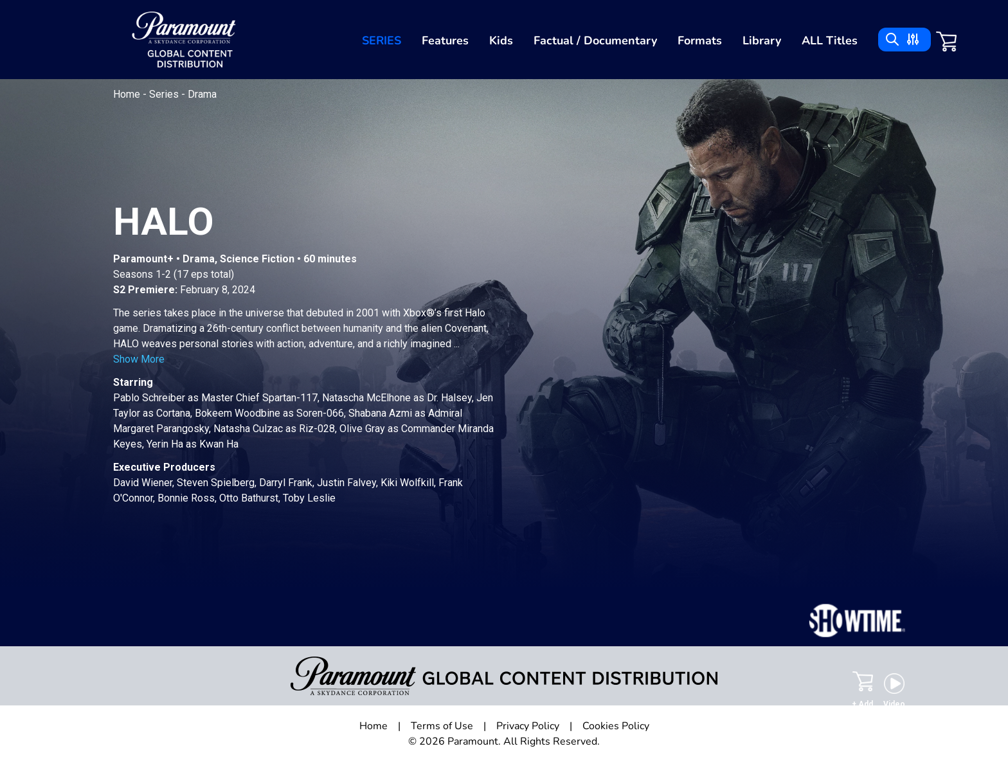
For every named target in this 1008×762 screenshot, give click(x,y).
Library (761, 40)
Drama (202, 94)
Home (128, 94)
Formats (700, 40)
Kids (501, 40)
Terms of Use (442, 726)
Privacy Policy (527, 726)
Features (445, 40)
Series (381, 40)
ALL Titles (830, 40)
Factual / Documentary (595, 40)
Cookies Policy (615, 726)
